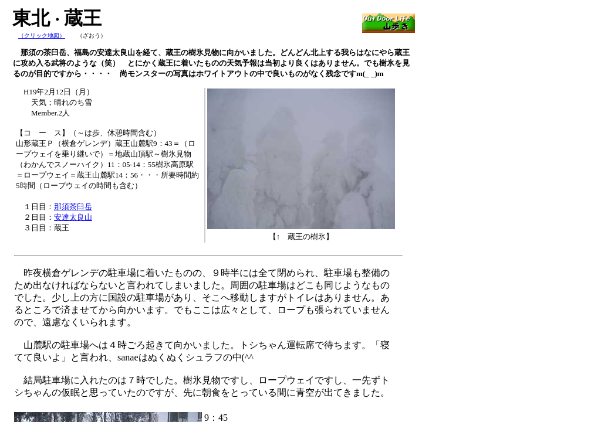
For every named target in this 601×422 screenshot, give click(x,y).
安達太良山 (73, 217)
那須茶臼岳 (73, 206)
